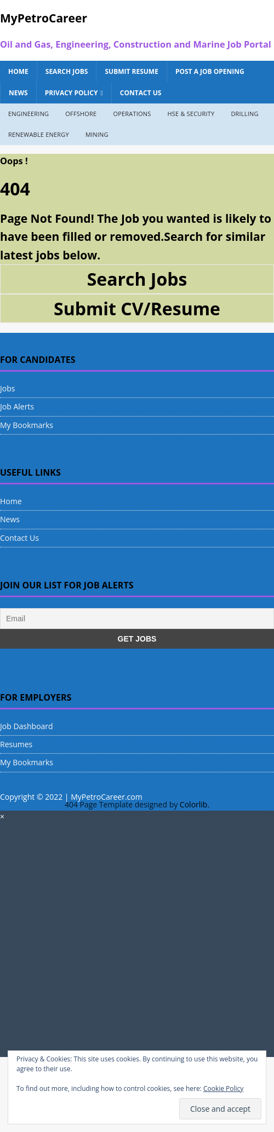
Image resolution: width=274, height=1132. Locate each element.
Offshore (80, 113)
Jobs (7, 388)
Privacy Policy (71, 92)
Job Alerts (17, 406)
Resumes (16, 744)
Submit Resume (131, 71)
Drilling (244, 113)
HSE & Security (190, 113)
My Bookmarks (26, 425)
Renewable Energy (38, 134)
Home (18, 71)
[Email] (137, 618)
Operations (132, 113)
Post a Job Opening (209, 71)
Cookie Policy (223, 1088)
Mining (97, 134)
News (18, 92)
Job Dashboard (26, 726)
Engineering (28, 113)
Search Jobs (66, 71)
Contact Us (141, 92)
